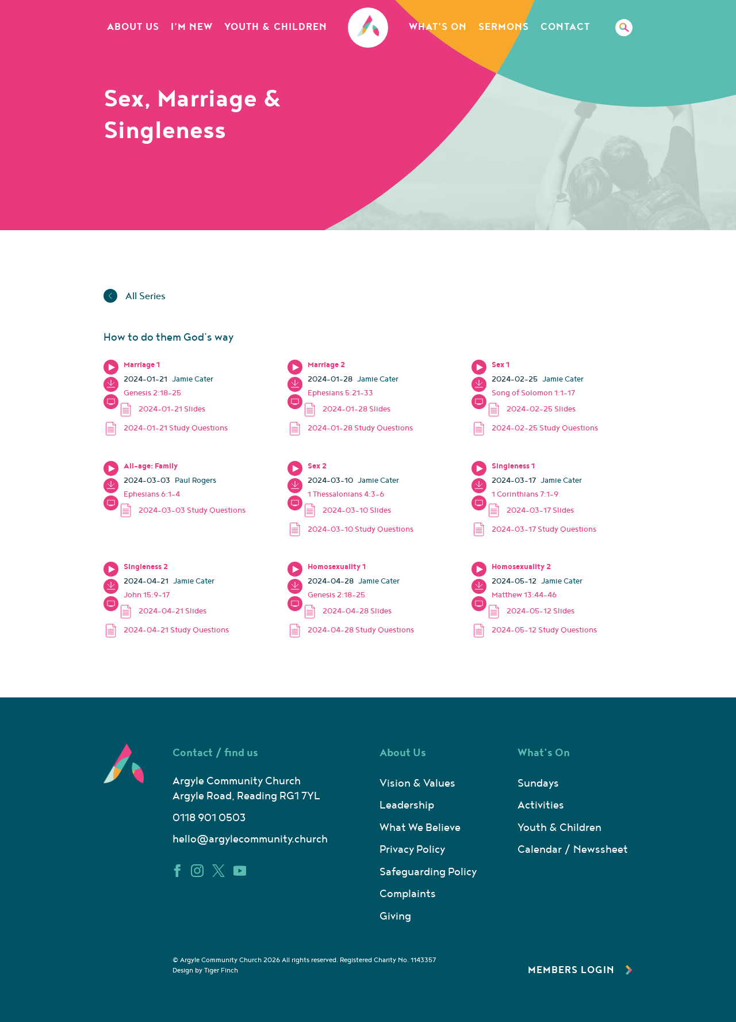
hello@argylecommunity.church (250, 839)
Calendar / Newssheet (573, 849)
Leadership (406, 805)
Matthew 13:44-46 (524, 595)
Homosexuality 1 (337, 566)
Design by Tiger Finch (205, 970)
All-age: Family (151, 466)
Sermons (503, 27)
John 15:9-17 (147, 595)
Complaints (407, 894)
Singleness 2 (146, 566)
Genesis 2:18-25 (152, 393)
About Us (133, 27)
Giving (395, 916)
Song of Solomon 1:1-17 (533, 393)
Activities (541, 805)
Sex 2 (317, 466)
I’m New (192, 27)
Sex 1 (500, 364)
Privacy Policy (412, 849)
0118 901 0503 (209, 818)
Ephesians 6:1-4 (152, 494)
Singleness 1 (513, 466)
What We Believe (420, 827)
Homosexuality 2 (521, 566)
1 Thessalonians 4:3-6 (346, 494)
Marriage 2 (326, 364)
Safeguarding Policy (428, 872)
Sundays (538, 783)
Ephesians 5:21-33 (340, 393)
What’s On (438, 27)
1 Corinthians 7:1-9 (525, 494)
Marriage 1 (142, 364)
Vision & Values (417, 783)
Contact (565, 27)
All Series (134, 296)
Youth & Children (275, 27)
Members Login (580, 970)
